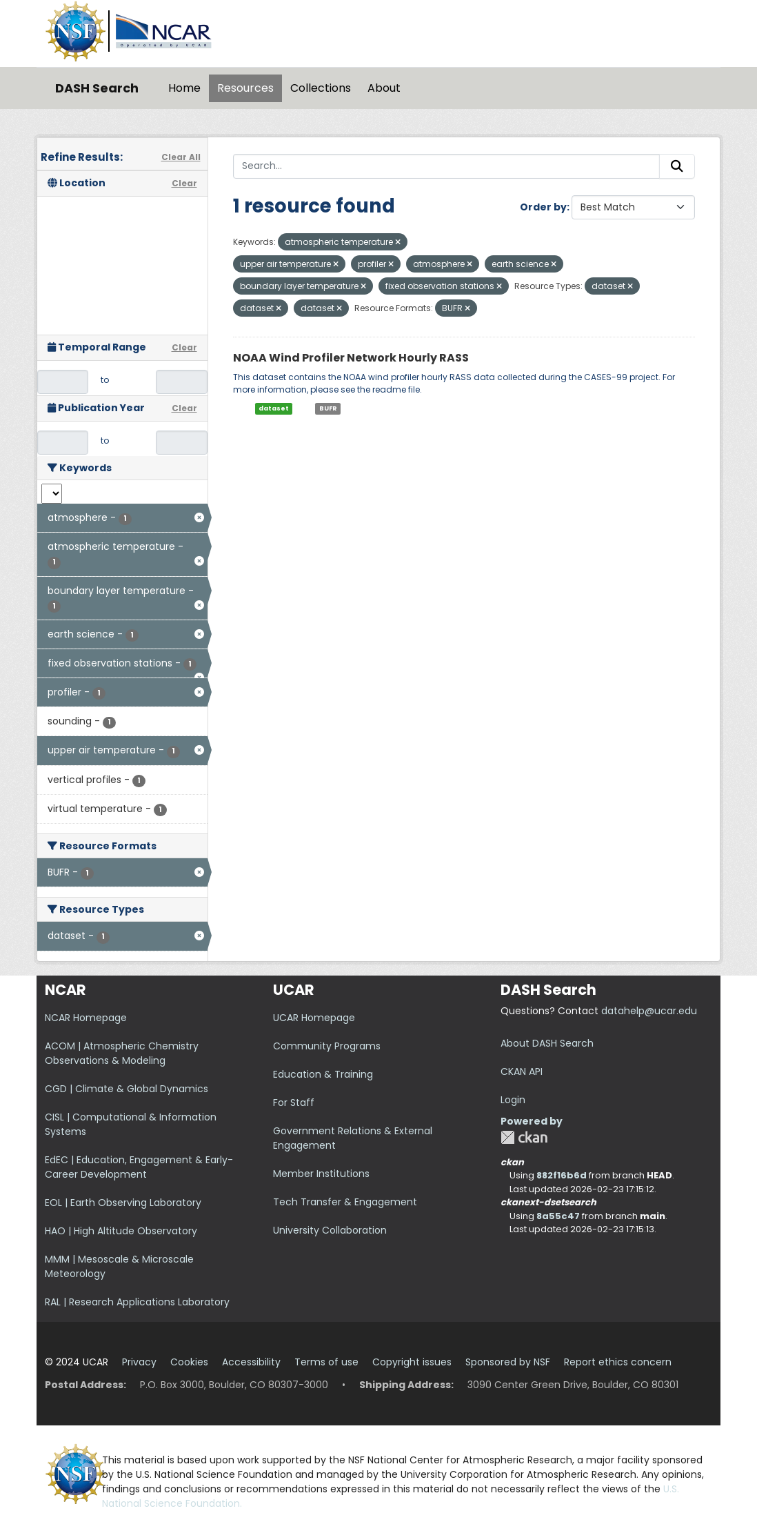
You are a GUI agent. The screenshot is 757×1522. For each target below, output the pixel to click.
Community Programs (327, 1046)
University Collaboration (330, 1230)
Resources (245, 88)
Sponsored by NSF (507, 1362)
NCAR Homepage (86, 1018)
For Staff (293, 1102)
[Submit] (677, 166)
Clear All (181, 157)
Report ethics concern (618, 1362)
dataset (274, 408)
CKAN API (522, 1071)
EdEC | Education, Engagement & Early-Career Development (139, 1167)
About (384, 88)
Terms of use (326, 1362)
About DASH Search (547, 1043)
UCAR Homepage (314, 1018)
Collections (320, 88)
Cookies (189, 1362)
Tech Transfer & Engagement (345, 1202)
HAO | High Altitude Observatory (121, 1231)
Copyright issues (412, 1362)
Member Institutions (321, 1173)
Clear (184, 183)
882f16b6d (561, 1175)
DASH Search (97, 88)
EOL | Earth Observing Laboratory (123, 1202)
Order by (543, 207)
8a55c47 (558, 1216)
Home (184, 88)
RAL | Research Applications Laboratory (137, 1302)
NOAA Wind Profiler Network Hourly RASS (351, 358)
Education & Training (323, 1074)
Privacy (139, 1362)
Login (513, 1100)
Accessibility (251, 1362)
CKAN (524, 1137)
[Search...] (446, 166)
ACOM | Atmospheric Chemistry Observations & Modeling (122, 1053)
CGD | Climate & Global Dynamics (126, 1089)
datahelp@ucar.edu (649, 1011)
